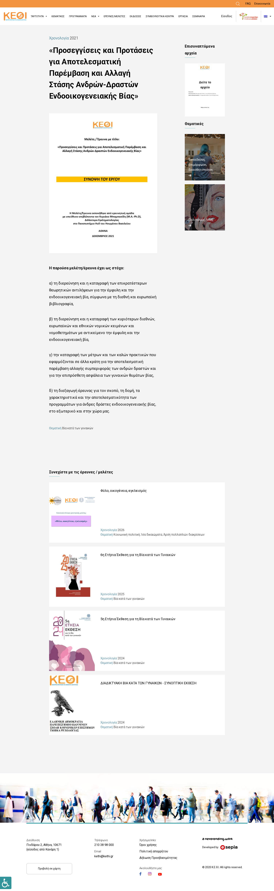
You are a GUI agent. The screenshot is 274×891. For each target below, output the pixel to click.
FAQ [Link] (248, 3)
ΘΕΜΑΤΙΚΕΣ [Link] (58, 16)
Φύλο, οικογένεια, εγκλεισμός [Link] (123, 491)
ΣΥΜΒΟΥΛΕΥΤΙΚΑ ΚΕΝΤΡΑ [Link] (160, 16)
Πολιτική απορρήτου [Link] (153, 851)
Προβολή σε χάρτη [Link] (49, 868)
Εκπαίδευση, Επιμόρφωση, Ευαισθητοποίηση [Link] (201, 164)
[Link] (238, 4)
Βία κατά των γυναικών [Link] (77, 428)
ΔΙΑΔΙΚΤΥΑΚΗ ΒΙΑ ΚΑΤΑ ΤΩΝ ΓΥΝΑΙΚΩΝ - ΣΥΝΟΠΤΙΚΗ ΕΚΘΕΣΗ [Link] (148, 683)
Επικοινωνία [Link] (262, 3)
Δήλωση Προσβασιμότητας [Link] (158, 858)
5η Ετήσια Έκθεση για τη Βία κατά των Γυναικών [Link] (137, 619)
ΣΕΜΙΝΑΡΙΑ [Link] (198, 16)
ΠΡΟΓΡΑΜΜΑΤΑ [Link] (78, 16)
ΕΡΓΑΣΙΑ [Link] (183, 16)
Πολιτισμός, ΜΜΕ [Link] (201, 220)
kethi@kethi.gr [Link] (103, 856)
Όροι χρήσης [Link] (148, 845)
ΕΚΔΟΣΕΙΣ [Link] (135, 16)
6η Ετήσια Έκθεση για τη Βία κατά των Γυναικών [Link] (137, 555)
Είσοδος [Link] (226, 16)
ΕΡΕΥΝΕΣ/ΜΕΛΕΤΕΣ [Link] (114, 16)
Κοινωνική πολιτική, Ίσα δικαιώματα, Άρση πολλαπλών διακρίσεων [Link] (159, 534)
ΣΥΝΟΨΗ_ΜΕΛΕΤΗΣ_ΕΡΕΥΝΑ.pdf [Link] (205, 89)
